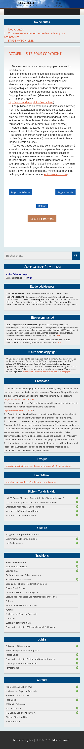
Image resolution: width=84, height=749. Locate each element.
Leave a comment (42, 219)
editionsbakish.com (55, 174)
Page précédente (20, 192)
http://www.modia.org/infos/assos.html (31, 102)
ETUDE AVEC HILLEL (21, 40)
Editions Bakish (60, 740)
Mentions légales (23, 740)
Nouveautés (16, 29)
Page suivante (65, 192)
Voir (58, 336)
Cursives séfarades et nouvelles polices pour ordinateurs (34, 35)
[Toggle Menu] (8, 12)
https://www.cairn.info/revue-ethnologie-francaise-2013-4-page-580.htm (39, 465)
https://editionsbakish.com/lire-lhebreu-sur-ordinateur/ (31, 482)
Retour (42, 206)
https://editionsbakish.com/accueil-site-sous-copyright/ (47, 371)
